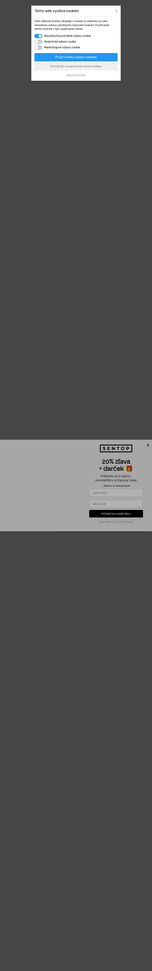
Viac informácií (76, 75)
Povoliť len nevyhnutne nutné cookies (76, 66)
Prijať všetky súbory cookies (76, 57)
